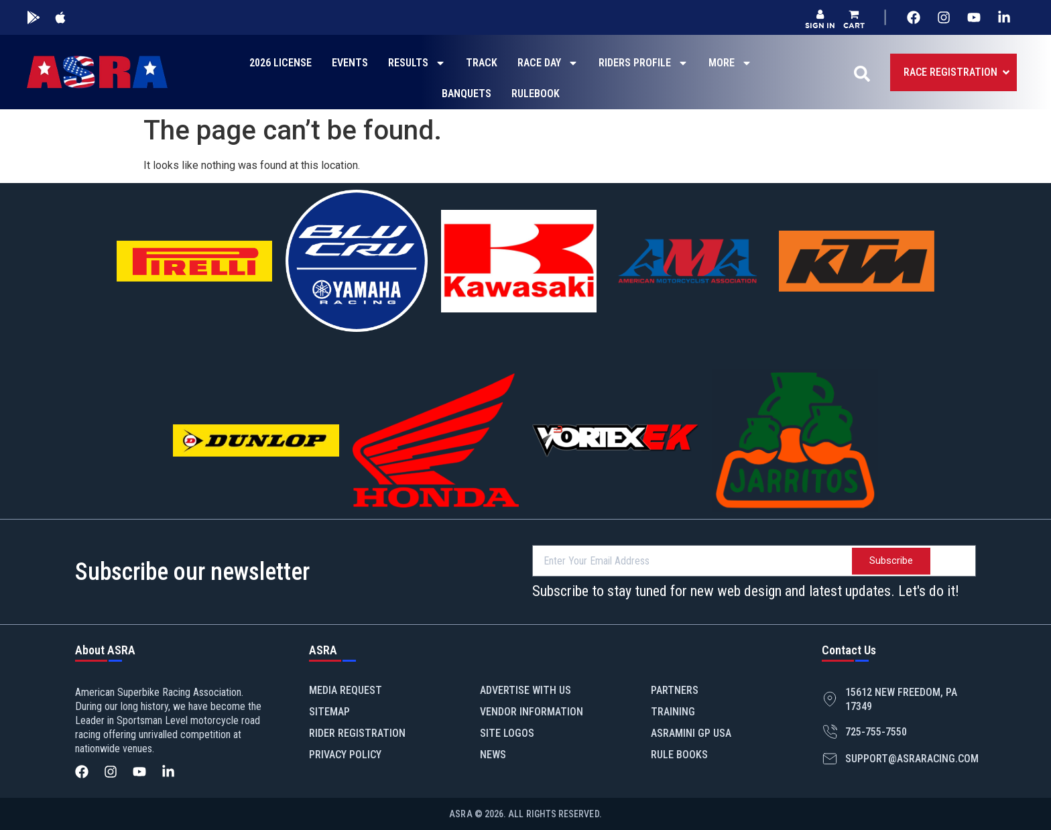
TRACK (481, 62)
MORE (730, 63)
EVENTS (350, 62)
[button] (854, 19)
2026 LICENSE (280, 62)
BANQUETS (466, 93)
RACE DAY (547, 63)
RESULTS (417, 63)
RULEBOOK (535, 93)
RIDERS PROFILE (643, 63)
